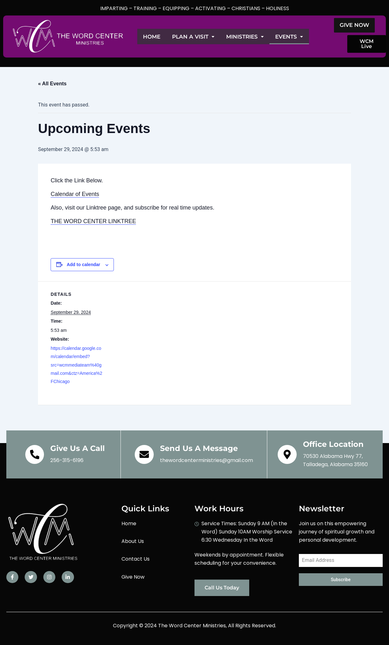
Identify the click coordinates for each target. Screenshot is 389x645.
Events (310, 36)
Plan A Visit (202, 36)
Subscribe (341, 579)
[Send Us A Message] (144, 454)
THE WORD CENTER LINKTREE (93, 221)
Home (154, 36)
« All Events (52, 83)
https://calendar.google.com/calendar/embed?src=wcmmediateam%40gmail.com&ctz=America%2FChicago (76, 365)
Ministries (260, 36)
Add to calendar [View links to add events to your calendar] (83, 264)
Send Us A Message (199, 448)
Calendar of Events (75, 194)
